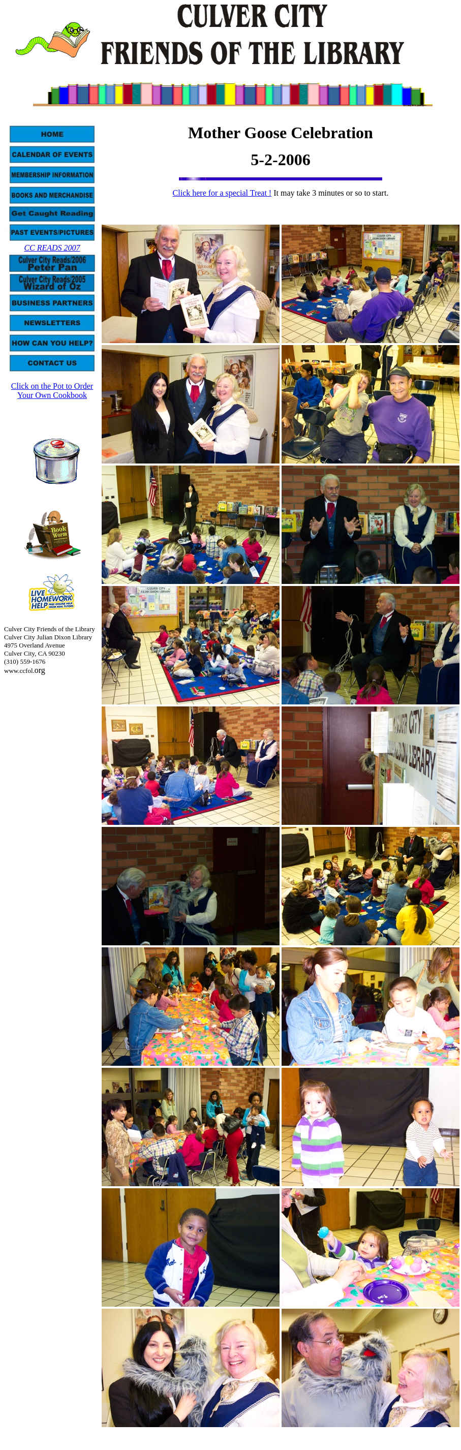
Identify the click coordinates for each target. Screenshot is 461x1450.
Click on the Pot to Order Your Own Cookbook (52, 390)
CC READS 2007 (52, 247)
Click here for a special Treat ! (222, 193)
